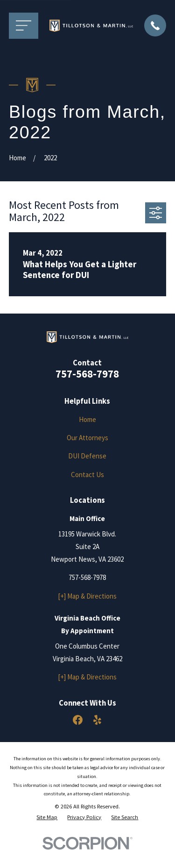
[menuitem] (46, 817)
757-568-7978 (87, 373)
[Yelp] (97, 720)
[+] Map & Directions (87, 596)
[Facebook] (78, 720)
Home (87, 419)
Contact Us (87, 474)
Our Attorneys (87, 437)
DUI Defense (87, 455)
